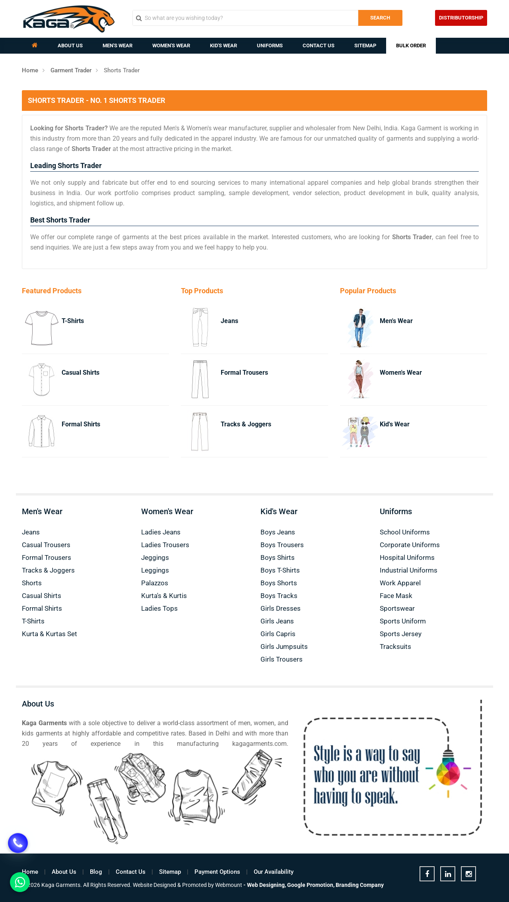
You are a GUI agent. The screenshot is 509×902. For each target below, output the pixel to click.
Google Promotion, (310, 885)
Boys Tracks (278, 596)
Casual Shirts (80, 372)
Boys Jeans (277, 532)
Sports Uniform (403, 621)
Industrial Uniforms (408, 570)
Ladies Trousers (165, 545)
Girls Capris (277, 634)
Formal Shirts (81, 424)
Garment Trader (71, 70)
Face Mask (396, 596)
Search (380, 18)
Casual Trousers (46, 545)
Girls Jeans (277, 621)
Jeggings (155, 557)
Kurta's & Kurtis (164, 596)
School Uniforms (405, 532)
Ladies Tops (159, 608)
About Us (70, 45)
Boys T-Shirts (280, 570)
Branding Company (360, 885)
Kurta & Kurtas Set (49, 634)
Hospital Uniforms (407, 557)
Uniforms (270, 45)
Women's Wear (171, 45)
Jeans (229, 321)
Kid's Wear (223, 45)
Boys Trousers (282, 545)
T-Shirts (73, 321)
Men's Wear (117, 45)
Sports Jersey (401, 634)
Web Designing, (266, 885)
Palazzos (154, 583)
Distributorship (461, 18)
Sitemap (365, 45)
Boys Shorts (278, 583)
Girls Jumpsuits (284, 646)
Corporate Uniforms (410, 545)
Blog (96, 871)
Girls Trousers (281, 659)
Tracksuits (395, 646)
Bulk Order (411, 45)
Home (30, 70)
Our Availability (273, 871)
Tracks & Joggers (246, 424)
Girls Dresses (280, 608)
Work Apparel (400, 583)
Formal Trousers (244, 372)
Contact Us (318, 45)
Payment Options (217, 871)
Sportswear (397, 608)
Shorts (32, 583)
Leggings (155, 570)
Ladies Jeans (161, 532)
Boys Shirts (277, 557)
